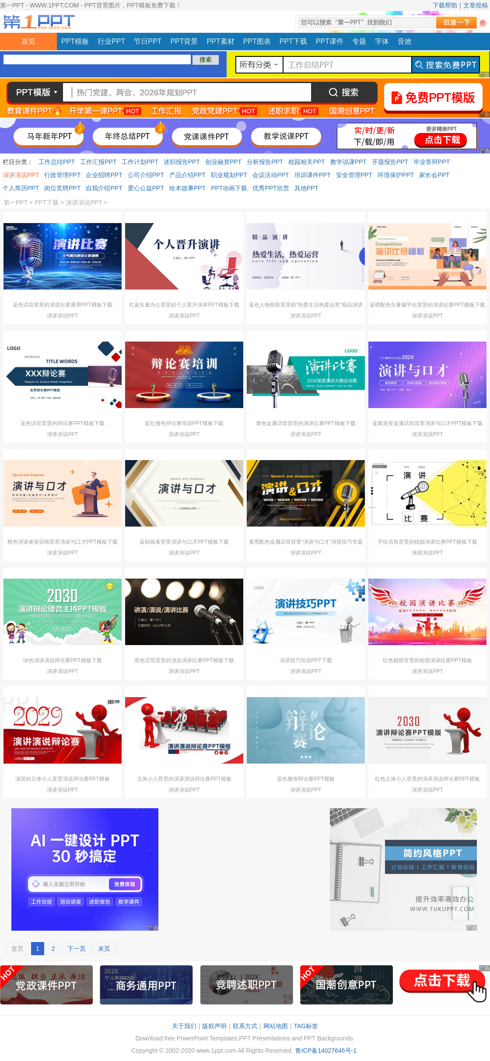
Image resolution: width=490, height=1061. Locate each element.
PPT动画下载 (229, 188)
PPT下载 (293, 41)
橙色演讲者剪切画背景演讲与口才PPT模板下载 (62, 542)
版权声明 (214, 1026)
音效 (405, 41)
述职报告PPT (182, 161)
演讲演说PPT (21, 174)
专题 (359, 41)
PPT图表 (257, 41)
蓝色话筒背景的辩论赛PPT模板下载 (62, 423)
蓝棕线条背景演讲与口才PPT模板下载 (184, 542)
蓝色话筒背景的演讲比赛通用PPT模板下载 (62, 305)
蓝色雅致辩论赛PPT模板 (305, 779)
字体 (382, 41)
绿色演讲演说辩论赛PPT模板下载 (62, 660)
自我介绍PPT (104, 188)
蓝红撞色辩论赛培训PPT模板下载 (184, 423)
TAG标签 (306, 1026)
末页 (104, 948)
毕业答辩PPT (431, 161)
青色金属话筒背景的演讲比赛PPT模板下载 (305, 423)
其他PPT (306, 188)
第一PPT (16, 202)
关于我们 (184, 1026)
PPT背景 (184, 41)
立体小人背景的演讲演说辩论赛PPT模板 (184, 779)
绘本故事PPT (187, 188)
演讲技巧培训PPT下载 (306, 660)
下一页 (76, 948)
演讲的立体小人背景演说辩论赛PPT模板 (62, 779)
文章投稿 (475, 5)
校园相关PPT (306, 161)
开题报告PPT (390, 161)
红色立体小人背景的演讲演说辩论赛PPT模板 (427, 779)
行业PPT (111, 41)
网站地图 (275, 1026)
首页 (28, 41)
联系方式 (245, 1026)
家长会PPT (434, 174)
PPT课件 (329, 41)
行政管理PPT (62, 174)
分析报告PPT (265, 161)
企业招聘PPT (104, 174)
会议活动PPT (270, 174)
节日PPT (147, 41)
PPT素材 (220, 41)
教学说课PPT (348, 161)
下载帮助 (445, 5)
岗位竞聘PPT (62, 188)
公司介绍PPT (146, 174)
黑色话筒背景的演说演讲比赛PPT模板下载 (184, 660)
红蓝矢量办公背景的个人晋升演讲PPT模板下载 (184, 305)
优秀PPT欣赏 (270, 188)
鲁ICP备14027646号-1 (326, 1050)
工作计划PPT (140, 161)
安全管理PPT (354, 174)
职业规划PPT (229, 174)
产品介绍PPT (187, 174)
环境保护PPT (396, 174)
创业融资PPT (223, 161)
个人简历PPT (21, 188)
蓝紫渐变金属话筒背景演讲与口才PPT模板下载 (427, 423)
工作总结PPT (56, 161)
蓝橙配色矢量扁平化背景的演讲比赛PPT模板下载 (427, 305)
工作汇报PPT (98, 161)
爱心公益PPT (146, 188)
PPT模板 (75, 41)
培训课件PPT (312, 174)
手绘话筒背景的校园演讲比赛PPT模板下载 (427, 542)
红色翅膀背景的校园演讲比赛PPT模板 (427, 660)
